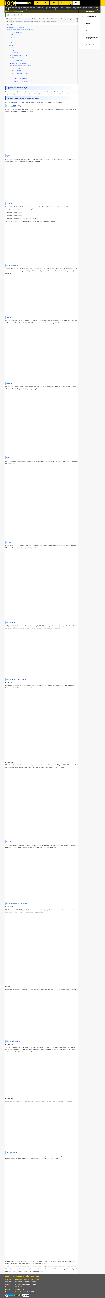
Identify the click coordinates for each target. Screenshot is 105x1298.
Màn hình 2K (23, 76)
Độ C (87, 30)
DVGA (12, 50)
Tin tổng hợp (12, 11)
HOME (7, 11)
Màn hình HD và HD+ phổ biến (19, 55)
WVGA (12, 42)
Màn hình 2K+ (23, 78)
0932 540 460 (18, 1286)
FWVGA (13, 45)
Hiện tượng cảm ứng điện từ (92, 16)
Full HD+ (19, 71)
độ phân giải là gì (28, 21)
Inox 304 (88, 23)
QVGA (12, 35)
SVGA (12, 47)
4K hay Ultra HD (24, 81)
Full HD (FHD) (20, 68)
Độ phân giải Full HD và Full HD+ (23, 65)
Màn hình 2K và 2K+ (22, 73)
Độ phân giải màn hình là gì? (16, 27)
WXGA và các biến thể (20, 63)
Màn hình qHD (14, 53)
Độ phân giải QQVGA (16, 32)
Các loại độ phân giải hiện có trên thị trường (20, 29)
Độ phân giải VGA (15, 40)
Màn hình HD (18, 58)
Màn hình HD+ (18, 60)
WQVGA (13, 37)
